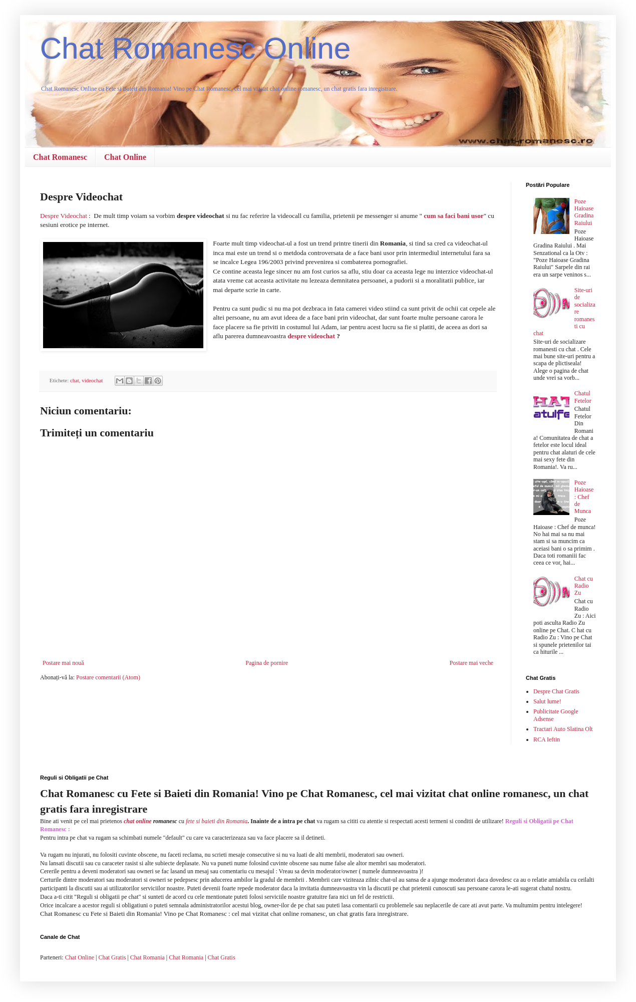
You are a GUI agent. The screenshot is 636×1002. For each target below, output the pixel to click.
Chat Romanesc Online (195, 48)
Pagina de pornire (266, 662)
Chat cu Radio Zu (583, 586)
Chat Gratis (112, 957)
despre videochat (311, 336)
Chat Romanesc (60, 157)
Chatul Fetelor (582, 397)
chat (74, 380)
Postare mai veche (471, 662)
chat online (138, 821)
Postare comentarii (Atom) (108, 677)
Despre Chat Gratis (556, 691)
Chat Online (125, 157)
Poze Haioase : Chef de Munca (584, 497)
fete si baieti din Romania (216, 821)
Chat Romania (147, 957)
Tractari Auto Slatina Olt (563, 728)
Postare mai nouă (63, 662)
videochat (92, 380)
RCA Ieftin (546, 739)
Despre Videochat (63, 215)
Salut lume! (547, 701)
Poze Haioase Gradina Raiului (584, 212)
